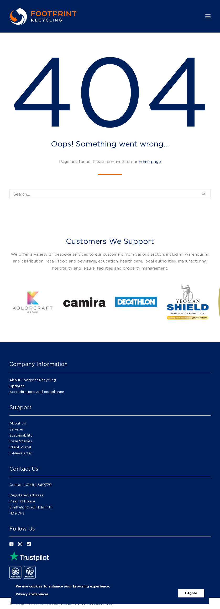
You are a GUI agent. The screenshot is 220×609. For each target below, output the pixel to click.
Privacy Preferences (32, 594)
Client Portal (20, 447)
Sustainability (21, 435)
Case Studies (20, 441)
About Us (17, 423)
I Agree (191, 593)
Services (16, 429)
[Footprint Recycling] (42, 16)
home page (150, 161)
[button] (203, 194)
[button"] (11, 544)
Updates (16, 386)
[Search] (110, 194)
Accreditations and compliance (36, 391)
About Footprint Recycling (32, 380)
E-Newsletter (20, 453)
